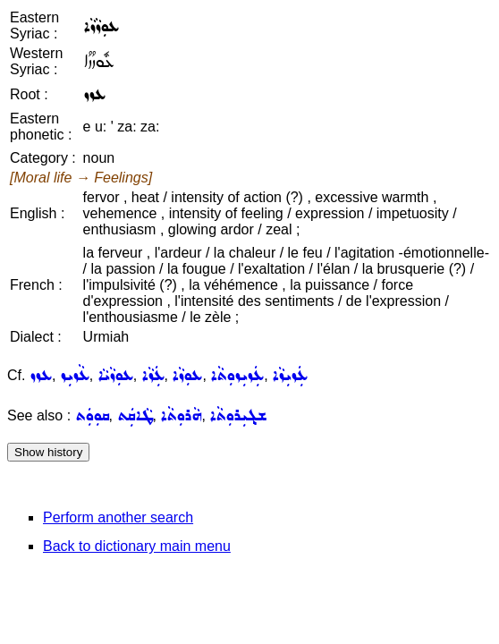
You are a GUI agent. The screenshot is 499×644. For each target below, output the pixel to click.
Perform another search (118, 517)
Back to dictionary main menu (137, 546)
